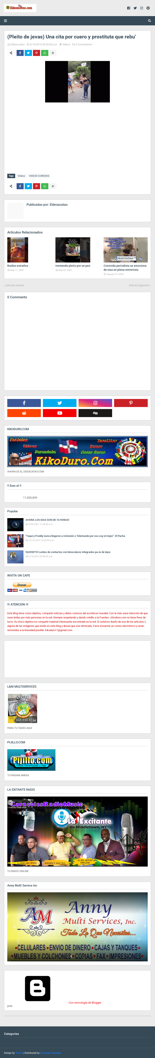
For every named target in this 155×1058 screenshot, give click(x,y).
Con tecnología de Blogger (54, 1002)
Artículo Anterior (15, 285)
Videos (66, 44)
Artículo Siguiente (139, 285)
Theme (19, 1053)
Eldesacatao (18, 44)
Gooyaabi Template (50, 1053)
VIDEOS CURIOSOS (39, 176)
